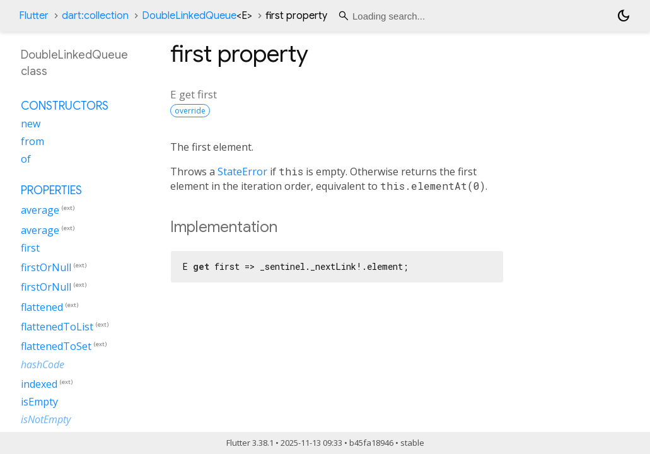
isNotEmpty (46, 419)
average (40, 211)
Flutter (34, 15)
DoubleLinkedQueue (197, 15)
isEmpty (39, 402)
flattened (42, 307)
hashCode (42, 364)
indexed (39, 384)
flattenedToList (57, 327)
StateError (242, 171)
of (26, 159)
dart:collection (95, 15)
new (30, 124)
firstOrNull (46, 267)
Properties (51, 190)
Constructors (64, 106)
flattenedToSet (56, 347)
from (32, 141)
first (30, 248)
